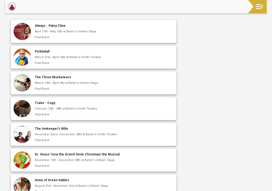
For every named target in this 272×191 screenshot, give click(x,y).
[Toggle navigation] (259, 6)
